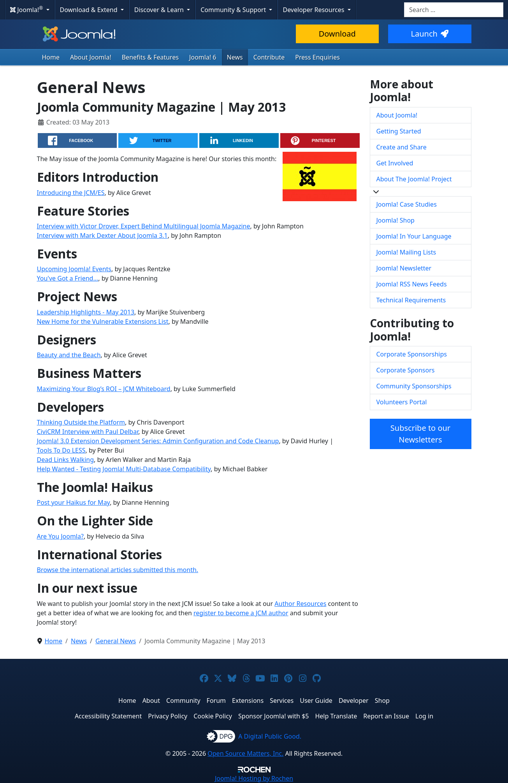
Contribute (269, 57)
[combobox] (453, 9)
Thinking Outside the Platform (81, 422)
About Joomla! (90, 57)
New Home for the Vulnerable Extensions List (103, 321)
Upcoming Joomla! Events (74, 269)
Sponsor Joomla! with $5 (273, 716)
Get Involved (394, 163)
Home (51, 57)
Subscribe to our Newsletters (420, 434)
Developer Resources (314, 9)
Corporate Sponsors (405, 370)
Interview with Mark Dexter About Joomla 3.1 (102, 235)
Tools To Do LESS (61, 450)
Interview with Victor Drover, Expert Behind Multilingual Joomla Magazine (143, 226)
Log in (424, 716)
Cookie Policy (212, 716)
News (235, 57)
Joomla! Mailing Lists (406, 252)
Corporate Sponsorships (411, 354)
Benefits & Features (150, 57)
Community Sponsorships (414, 386)
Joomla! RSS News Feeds (411, 284)
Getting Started (398, 131)
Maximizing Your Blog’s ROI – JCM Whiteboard (104, 388)
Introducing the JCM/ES (71, 192)
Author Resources (300, 603)
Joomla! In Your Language (414, 236)
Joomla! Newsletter (404, 268)
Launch (429, 33)
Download (337, 33)
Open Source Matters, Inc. (245, 753)
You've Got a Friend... (67, 278)
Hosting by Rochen (254, 778)
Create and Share (401, 147)
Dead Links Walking (65, 459)
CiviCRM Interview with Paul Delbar (88, 431)
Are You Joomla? (60, 536)
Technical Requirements (411, 300)
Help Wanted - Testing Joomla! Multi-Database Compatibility (124, 469)
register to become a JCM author (240, 613)
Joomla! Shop (395, 220)
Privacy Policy (167, 716)
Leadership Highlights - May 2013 (86, 312)
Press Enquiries (317, 57)
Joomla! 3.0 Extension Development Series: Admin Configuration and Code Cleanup (158, 441)
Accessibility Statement (108, 716)
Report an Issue (386, 716)
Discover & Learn (159, 9)
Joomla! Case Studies (406, 204)
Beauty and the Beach (69, 355)
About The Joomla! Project (414, 179)
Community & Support (233, 9)
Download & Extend (89, 9)
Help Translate (336, 716)
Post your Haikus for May (73, 502)
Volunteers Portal (401, 402)
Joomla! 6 (202, 57)
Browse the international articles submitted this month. (118, 569)
